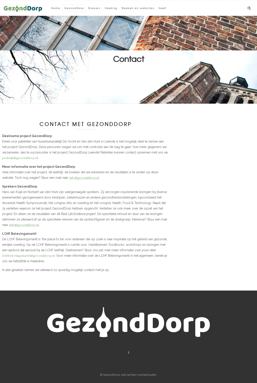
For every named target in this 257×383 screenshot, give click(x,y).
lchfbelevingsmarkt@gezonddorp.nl (28, 256)
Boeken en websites (138, 8)
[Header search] (249, 8)
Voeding (111, 8)
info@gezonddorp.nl (84, 178)
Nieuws (94, 8)
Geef (162, 8)
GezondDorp (74, 8)
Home (55, 8)
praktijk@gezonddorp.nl (20, 158)
